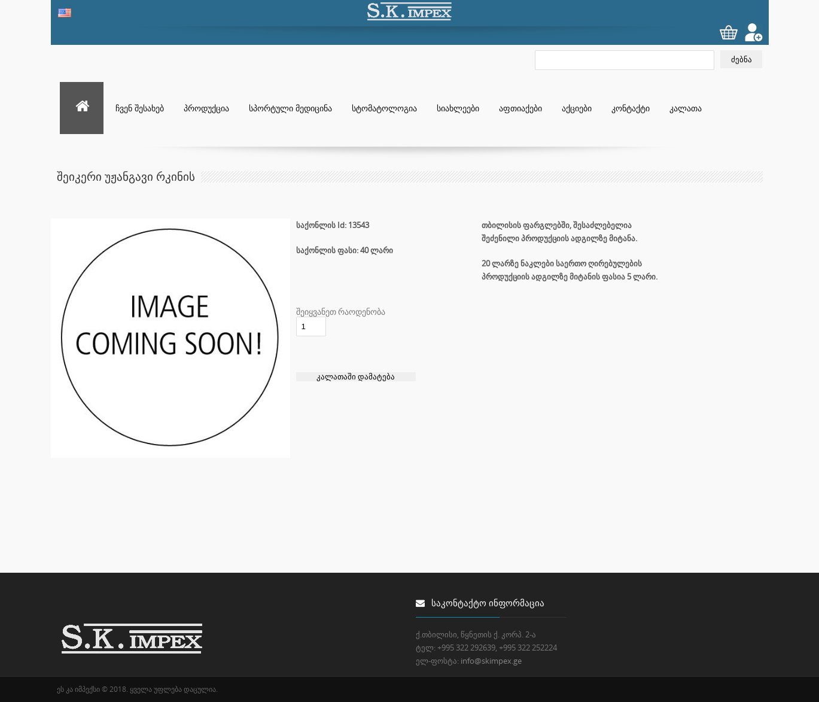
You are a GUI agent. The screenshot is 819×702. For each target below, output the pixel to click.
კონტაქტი (630, 108)
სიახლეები (458, 108)
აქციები (577, 108)
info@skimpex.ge (491, 660)
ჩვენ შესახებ (139, 108)
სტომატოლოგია (384, 108)
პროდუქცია (206, 108)
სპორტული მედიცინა (290, 108)
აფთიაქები (520, 108)
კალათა (685, 108)
